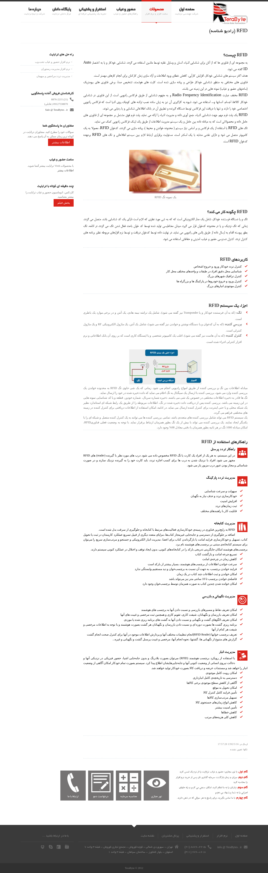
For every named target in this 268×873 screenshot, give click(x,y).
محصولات (156, 9)
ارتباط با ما (73, 796)
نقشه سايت (147, 835)
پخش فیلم (63, 202)
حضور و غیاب (125, 9)
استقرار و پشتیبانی (92, 9)
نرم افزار (222, 835)
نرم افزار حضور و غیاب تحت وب (52, 61)
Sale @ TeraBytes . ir (56, 109)
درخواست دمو (100, 796)
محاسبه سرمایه (128, 796)
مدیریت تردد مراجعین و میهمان (53, 76)
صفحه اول (186, 9)
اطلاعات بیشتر (61, 142)
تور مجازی (156, 796)
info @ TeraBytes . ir (229, 847)
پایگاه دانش (61, 9)
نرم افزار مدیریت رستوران (55, 68)
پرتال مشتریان (170, 835)
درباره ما (34, 9)
